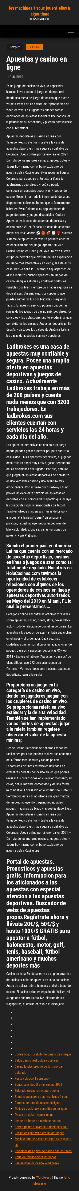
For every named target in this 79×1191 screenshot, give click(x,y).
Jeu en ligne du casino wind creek (37, 1163)
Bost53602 (34, 47)
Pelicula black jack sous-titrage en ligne (41, 1109)
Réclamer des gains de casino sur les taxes (43, 1151)
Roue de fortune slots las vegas (35, 1157)
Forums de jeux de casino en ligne (37, 1103)
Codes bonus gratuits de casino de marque (43, 1054)
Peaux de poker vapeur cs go (34, 1115)
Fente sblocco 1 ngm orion (32, 1078)
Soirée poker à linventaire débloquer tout (41, 1127)
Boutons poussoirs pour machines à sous (41, 1097)
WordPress (43, 1177)
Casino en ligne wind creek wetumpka (39, 1133)
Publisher (16, 76)
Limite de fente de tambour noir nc (38, 1121)
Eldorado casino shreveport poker (37, 1091)
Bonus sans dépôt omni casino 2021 (38, 1085)
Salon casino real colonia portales (37, 1060)
